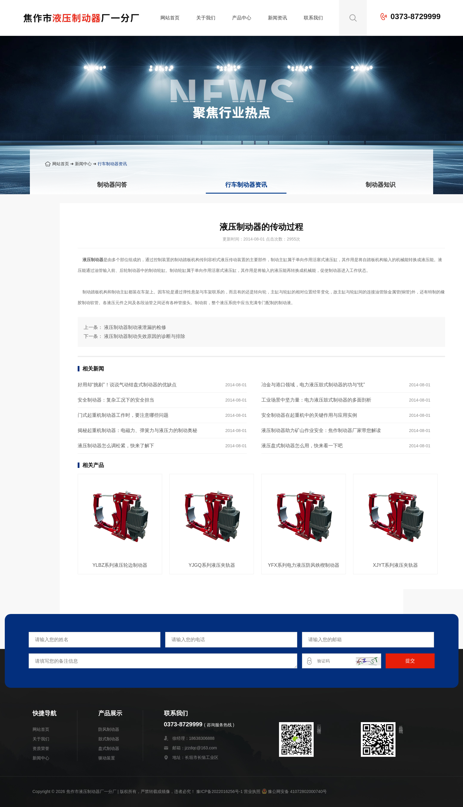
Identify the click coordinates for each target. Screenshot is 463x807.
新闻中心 (83, 163)
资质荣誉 (41, 748)
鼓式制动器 (108, 738)
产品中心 (241, 17)
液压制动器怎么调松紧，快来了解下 (116, 445)
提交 (410, 660)
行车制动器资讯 (112, 163)
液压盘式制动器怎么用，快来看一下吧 (302, 445)
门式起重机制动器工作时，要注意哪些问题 (123, 415)
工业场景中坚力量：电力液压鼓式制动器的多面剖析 (316, 399)
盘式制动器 (108, 748)
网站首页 (170, 17)
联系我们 (313, 17)
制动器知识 (380, 184)
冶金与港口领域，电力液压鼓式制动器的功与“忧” (313, 384)
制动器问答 (112, 184)
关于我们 (205, 17)
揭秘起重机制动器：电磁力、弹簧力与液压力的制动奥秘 (137, 430)
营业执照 (252, 791)
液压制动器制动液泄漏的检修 (135, 327)
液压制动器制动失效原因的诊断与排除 (144, 336)
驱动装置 (106, 758)
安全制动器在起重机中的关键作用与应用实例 (309, 415)
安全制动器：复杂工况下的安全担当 (116, 399)
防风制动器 (108, 729)
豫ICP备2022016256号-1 (219, 791)
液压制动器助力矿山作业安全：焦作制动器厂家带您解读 (321, 430)
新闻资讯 (277, 17)
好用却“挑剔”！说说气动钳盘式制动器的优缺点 (127, 384)
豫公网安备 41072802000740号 (294, 791)
